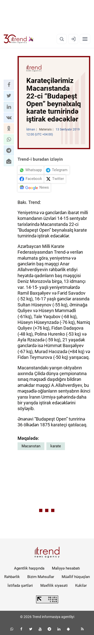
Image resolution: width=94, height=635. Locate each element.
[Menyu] (85, 39)
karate (55, 446)
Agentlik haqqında (29, 568)
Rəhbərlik (12, 577)
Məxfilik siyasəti (54, 585)
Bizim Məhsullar (40, 577)
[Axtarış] (62, 39)
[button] (8, 84)
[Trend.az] (19, 38)
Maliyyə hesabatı (66, 568)
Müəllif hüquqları (76, 577)
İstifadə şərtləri (20, 585)
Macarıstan (31, 446)
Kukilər (81, 585)
